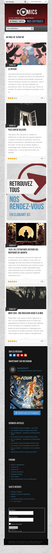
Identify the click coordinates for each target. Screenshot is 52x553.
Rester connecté (16, 524)
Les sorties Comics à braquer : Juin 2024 (24, 428)
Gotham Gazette (16, 492)
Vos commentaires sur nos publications (24, 479)
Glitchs (13, 496)
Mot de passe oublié (15, 531)
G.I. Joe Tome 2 (16, 501)
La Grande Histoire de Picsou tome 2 (23, 499)
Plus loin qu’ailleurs (17, 129)
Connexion (13, 528)
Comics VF (14, 467)
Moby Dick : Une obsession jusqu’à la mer (25, 313)
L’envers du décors (17, 472)
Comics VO (15, 469)
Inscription (12, 529)
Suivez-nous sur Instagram (27, 413)
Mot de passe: (13, 517)
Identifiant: (12, 510)
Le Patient (12, 69)
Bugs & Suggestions (17, 464)
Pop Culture (15, 476)
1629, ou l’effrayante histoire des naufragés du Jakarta (23, 251)
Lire (42, 98)
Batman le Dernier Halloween (20, 494)
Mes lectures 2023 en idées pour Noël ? (24, 452)
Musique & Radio (16, 474)
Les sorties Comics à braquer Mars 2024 (24, 437)
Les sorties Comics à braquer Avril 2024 (24, 430)
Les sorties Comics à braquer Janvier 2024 (25, 445)
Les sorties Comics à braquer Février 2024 (25, 443)
